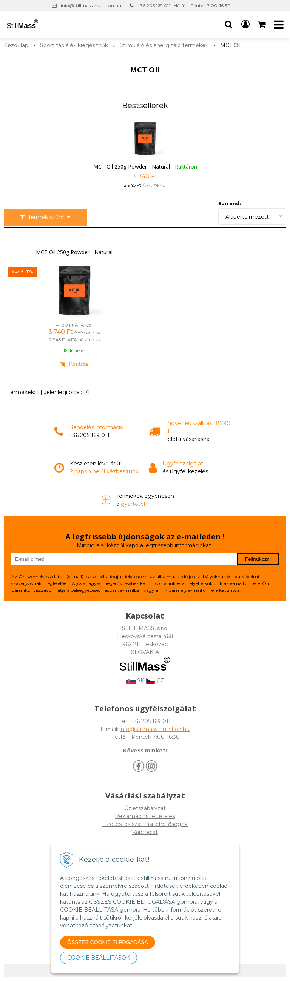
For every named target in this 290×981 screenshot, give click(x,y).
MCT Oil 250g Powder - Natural (131, 166)
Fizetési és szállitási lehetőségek (145, 824)
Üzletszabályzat (145, 808)
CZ (155, 680)
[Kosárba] (74, 364)
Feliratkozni (258, 559)
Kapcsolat (145, 832)
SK (135, 680)
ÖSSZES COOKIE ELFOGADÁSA (107, 942)
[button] (228, 24)
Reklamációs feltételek (145, 816)
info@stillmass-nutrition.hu (91, 5)
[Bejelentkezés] (245, 24)
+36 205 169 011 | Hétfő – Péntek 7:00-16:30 (184, 5)
